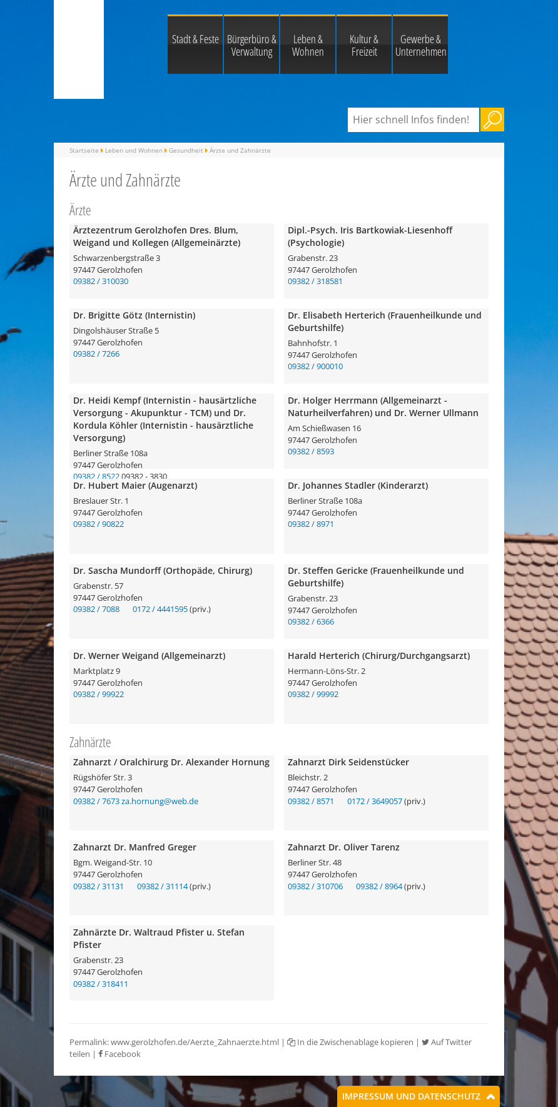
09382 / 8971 (311, 523)
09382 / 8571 (311, 801)
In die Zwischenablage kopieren (350, 1042)
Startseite (84, 150)
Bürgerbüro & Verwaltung (251, 45)
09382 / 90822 (98, 523)
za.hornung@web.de (159, 801)
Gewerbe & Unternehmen (421, 45)
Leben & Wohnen (308, 45)
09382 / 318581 (315, 281)
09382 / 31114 (162, 886)
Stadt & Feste (195, 38)
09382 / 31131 (98, 886)
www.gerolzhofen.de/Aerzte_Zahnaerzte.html (195, 1042)
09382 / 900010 (315, 366)
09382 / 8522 (96, 476)
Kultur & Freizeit (364, 45)
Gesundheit (186, 150)
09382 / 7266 (96, 353)
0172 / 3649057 (374, 801)
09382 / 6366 (311, 621)
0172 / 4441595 (160, 609)
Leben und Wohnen (134, 150)
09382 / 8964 (379, 886)
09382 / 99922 (98, 694)
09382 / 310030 (100, 281)
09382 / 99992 (313, 694)
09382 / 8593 (311, 451)
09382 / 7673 (96, 801)
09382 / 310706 (315, 886)
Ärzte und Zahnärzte (240, 150)
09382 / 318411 (100, 983)
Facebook (119, 1053)
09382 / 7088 (96, 609)
